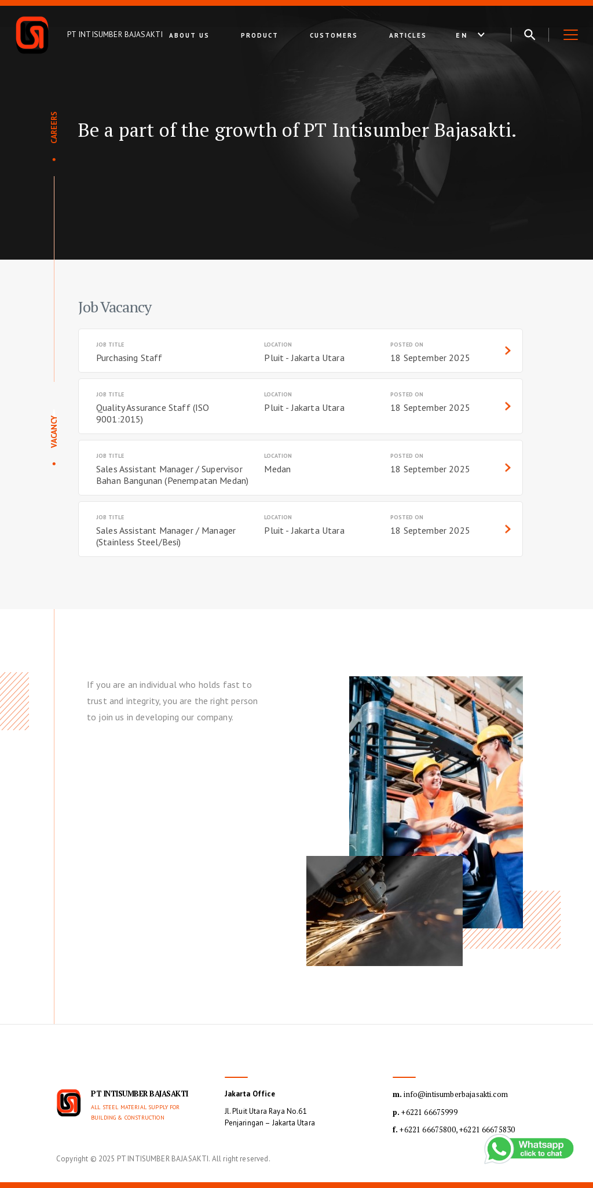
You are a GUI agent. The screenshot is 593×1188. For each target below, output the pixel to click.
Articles (408, 35)
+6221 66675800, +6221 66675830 (454, 1129)
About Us (189, 35)
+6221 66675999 (425, 1112)
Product (260, 35)
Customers (334, 35)
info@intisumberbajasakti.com (450, 1094)
